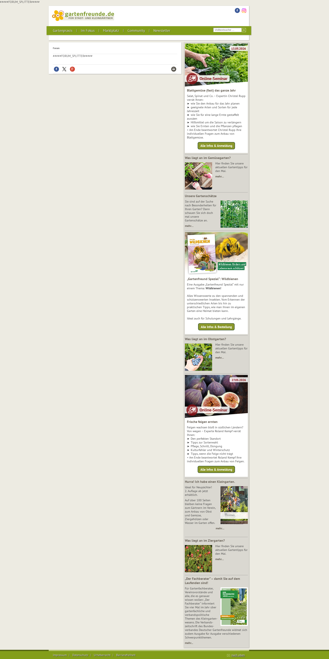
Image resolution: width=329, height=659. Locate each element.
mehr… (219, 176)
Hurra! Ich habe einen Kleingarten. (210, 481)
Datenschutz (80, 655)
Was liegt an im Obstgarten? (205, 339)
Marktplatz (111, 30)
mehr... (189, 643)
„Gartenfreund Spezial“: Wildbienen (212, 279)
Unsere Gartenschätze (201, 196)
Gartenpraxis (62, 30)
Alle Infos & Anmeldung (216, 146)
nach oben (238, 655)
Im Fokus (88, 30)
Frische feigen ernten (202, 422)
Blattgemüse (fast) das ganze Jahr (211, 90)
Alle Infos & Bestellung (216, 327)
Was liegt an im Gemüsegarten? (208, 158)
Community (136, 30)
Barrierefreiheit (126, 655)
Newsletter (161, 30)
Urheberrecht (102, 655)
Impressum (60, 655)
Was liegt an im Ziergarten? (205, 540)
